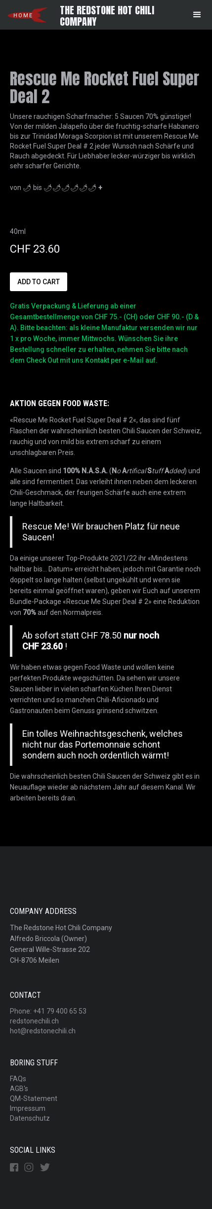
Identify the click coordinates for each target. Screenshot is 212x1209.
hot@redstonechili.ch (43, 1031)
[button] (197, 15)
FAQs (18, 1079)
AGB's (19, 1089)
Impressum (27, 1108)
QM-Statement (33, 1098)
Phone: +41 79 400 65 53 (48, 1011)
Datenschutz (30, 1118)
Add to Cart (38, 282)
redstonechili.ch (34, 1021)
